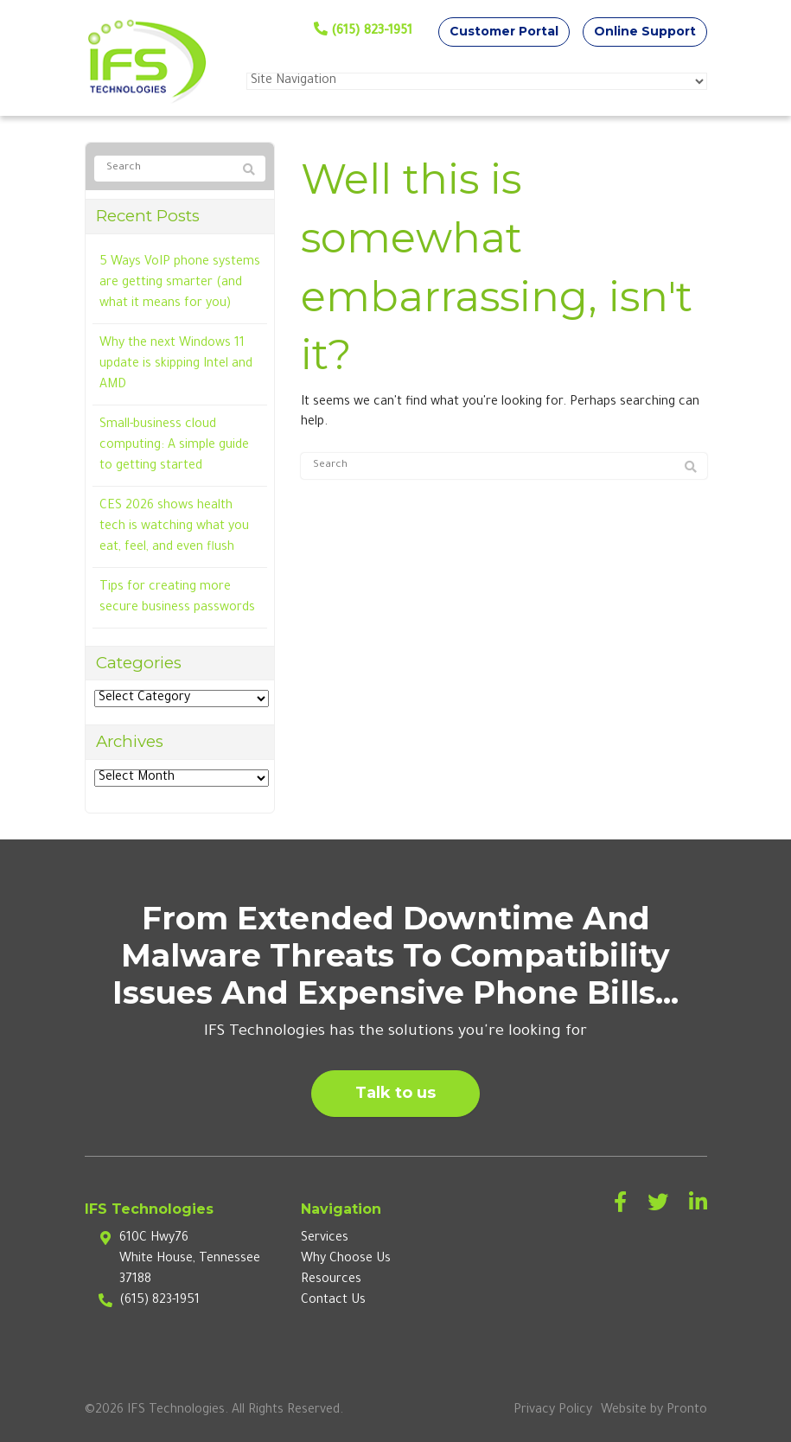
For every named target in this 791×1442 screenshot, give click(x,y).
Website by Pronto (654, 1411)
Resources (331, 1280)
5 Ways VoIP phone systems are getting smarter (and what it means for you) (179, 283)
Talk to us (395, 1092)
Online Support (645, 31)
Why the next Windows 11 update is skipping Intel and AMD (175, 364)
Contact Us (333, 1301)
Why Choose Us (346, 1260)
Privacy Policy (553, 1411)
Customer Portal (504, 31)
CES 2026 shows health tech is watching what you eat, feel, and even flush (174, 527)
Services (324, 1239)
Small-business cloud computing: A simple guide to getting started (174, 446)
